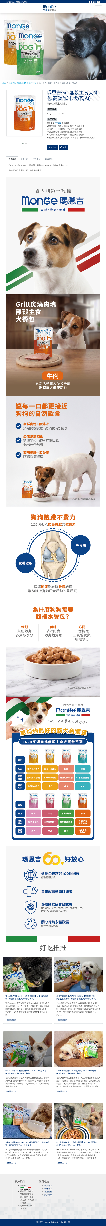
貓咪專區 (48, 1188)
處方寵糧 (48, 1191)
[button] (22, 143)
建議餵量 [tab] (49, 159)
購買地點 (48, 1194)
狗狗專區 (48, 1185)
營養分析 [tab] (24, 159)
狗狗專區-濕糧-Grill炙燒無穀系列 (22, 83)
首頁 (4, 83)
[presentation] (23, 140)
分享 (63, 147)
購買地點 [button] (52, 147)
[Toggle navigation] (98, 7)
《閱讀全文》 (11, 1020)
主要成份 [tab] (12, 159)
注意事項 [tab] (36, 159)
